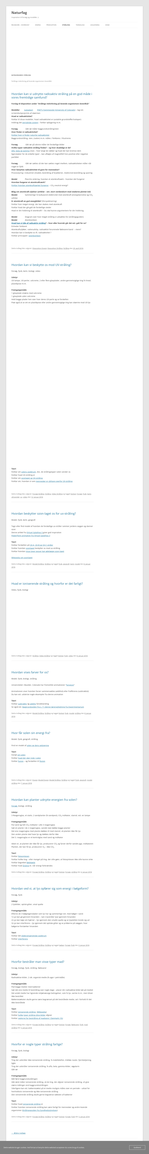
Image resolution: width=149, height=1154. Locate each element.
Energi (38, 25)
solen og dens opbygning (38, 745)
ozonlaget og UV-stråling (32, 478)
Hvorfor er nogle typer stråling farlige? (37, 1044)
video (25, 497)
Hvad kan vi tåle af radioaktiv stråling (28, 223)
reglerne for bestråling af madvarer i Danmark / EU (40, 1018)
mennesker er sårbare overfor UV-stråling (54, 481)
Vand (107, 25)
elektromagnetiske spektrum (34, 935)
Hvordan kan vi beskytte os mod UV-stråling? (41, 265)
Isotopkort (28, 110)
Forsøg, (14, 806)
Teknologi (80, 25)
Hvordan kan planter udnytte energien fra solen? (44, 800)
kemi (89, 494)
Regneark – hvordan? (20, 25)
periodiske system (30, 122)
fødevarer (75, 1024)
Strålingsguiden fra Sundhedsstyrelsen (40, 1110)
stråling (78, 713)
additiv (33, 704)
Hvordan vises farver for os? (30, 672)
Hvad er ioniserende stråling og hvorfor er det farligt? (47, 583)
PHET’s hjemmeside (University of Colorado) (56, 110)
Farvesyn (70, 685)
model (77, 564)
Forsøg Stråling (38, 494)
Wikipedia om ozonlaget (21, 557)
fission (42, 761)
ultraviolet (15, 497)
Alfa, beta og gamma (20, 151)
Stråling (66, 25)
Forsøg (79, 494)
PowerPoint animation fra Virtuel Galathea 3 (30, 535)
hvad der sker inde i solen (29, 758)
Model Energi (43, 780)
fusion (21, 761)
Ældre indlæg (18, 1133)
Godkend (137, 1147)
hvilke (20, 1015)
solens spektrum (28, 472)
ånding (26, 865)
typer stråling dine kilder (34, 1015)
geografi (66, 564)
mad (86, 1024)
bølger (61, 945)
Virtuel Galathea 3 (35, 532)
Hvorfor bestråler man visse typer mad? (37, 962)
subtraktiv (22, 704)
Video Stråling (57, 494)
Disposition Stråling (55, 248)
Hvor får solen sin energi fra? (30, 733)
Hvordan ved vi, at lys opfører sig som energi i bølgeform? (50, 888)
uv (21, 497)
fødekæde (31, 862)
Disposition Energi (40, 248)
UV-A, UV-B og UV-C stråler (41, 545)
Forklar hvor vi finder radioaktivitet (30, 135)
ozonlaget (30, 548)
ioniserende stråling (27, 1012)
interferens (23, 939)
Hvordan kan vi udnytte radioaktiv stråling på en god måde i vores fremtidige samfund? (51, 95)
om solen (21, 755)
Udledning (94, 25)
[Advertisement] (74, 47)
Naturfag (19, 12)
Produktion (51, 25)
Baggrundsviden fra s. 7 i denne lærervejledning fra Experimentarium (53, 707)
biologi (73, 494)
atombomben (35, 235)
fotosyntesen (23, 856)
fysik (84, 494)
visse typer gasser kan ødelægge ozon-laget (45, 551)
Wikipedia (41, 1012)
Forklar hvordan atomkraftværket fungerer (30, 185)
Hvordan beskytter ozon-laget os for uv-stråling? (43, 513)
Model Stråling (38, 564)
